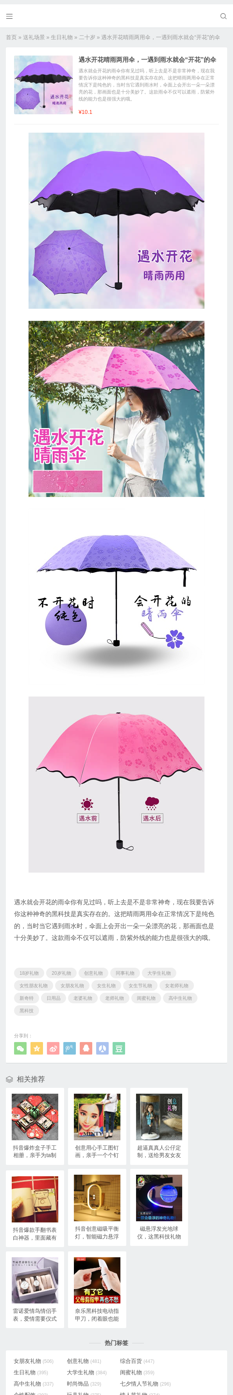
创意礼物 (93, 969)
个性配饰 (82, 1287)
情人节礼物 (188, 1287)
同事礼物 (125, 969)
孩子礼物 (185, 1309)
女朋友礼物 (72, 981)
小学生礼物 (85, 1332)
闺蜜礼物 (146, 994)
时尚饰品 (185, 1275)
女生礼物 (106, 981)
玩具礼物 (133, 1287)
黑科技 (27, 1006)
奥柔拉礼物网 (99, 1376)
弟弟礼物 (31, 1343)
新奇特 (27, 994)
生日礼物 (62, 33)
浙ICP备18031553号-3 (140, 1376)
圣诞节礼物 (136, 1332)
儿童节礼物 (85, 1343)
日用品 (54, 994)
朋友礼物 (133, 1343)
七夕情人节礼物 (39, 1287)
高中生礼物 (180, 994)
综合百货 (133, 1264)
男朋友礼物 (136, 1298)
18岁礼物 (29, 969)
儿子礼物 (133, 1321)
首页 (11, 33)
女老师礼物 (176, 981)
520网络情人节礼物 (37, 1301)
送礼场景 (34, 33)
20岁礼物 (61, 969)
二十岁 (87, 33)
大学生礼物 (159, 969)
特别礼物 (82, 1321)
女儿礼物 (185, 1321)
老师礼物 (114, 994)
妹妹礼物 (31, 1332)
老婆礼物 (82, 994)
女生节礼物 (140, 981)
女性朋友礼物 (34, 981)
